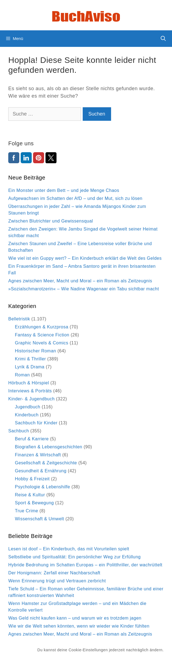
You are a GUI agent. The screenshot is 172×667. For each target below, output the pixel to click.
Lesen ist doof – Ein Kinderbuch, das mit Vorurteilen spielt (68, 549)
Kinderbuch (27, 414)
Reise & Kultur (30, 494)
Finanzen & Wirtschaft (38, 454)
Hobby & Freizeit (32, 478)
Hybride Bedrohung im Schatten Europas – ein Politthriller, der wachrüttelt (85, 564)
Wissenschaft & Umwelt (39, 518)
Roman (22, 375)
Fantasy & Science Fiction (42, 335)
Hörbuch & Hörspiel (28, 383)
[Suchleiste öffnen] (163, 38)
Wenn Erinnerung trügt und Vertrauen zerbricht (57, 580)
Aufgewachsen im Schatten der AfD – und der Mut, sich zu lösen (75, 198)
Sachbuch (18, 430)
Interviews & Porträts (30, 391)
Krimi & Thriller (30, 359)
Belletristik (19, 319)
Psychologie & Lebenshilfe (42, 486)
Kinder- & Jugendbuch (31, 399)
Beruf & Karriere (32, 438)
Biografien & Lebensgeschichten (48, 446)
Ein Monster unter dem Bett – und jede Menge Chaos (63, 190)
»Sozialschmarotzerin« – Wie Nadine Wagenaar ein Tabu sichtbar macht (83, 288)
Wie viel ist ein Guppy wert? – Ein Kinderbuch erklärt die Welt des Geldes (85, 258)
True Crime (26, 510)
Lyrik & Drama (29, 367)
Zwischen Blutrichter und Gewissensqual (50, 221)
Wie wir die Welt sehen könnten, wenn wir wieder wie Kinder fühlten (78, 626)
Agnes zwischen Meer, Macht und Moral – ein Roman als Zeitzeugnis (80, 280)
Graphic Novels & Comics (41, 343)
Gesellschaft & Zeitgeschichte (46, 462)
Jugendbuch (27, 407)
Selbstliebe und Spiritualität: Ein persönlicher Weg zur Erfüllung (74, 557)
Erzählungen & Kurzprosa (41, 327)
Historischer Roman (35, 351)
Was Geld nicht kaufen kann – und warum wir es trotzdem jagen (74, 618)
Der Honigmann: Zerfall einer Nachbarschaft (54, 572)
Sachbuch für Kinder (36, 422)
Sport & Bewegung (34, 502)
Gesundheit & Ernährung (40, 470)
